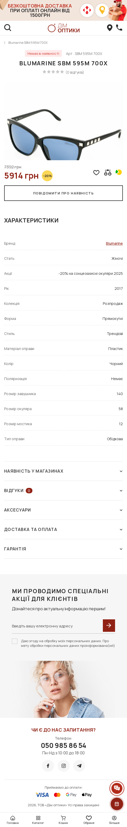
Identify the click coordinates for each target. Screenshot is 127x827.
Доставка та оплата (63, 529)
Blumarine (114, 243)
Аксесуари (63, 510)
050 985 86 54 (63, 745)
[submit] (109, 625)
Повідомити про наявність (63, 193)
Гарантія (63, 549)
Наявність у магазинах (63, 471)
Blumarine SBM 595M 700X (28, 42)
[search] (7, 28)
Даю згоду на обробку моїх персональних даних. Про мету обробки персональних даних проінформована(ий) (68, 643)
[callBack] (119, 28)
